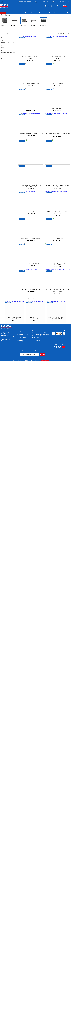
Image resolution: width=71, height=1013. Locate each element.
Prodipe (3, 50)
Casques (3, 47)
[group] (35, 312)
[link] (52, 6)
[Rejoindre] (42, 354)
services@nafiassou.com (37, 340)
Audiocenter (4, 49)
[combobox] (63, 33)
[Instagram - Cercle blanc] (56, 347)
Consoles (3, 44)
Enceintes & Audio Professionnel (8, 42)
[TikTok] (58, 347)
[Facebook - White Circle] (54, 347)
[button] (46, 6)
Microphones (4, 45)
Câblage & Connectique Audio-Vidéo (8, 53)
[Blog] (63, 347)
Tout (2, 40)
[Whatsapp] (60, 347)
